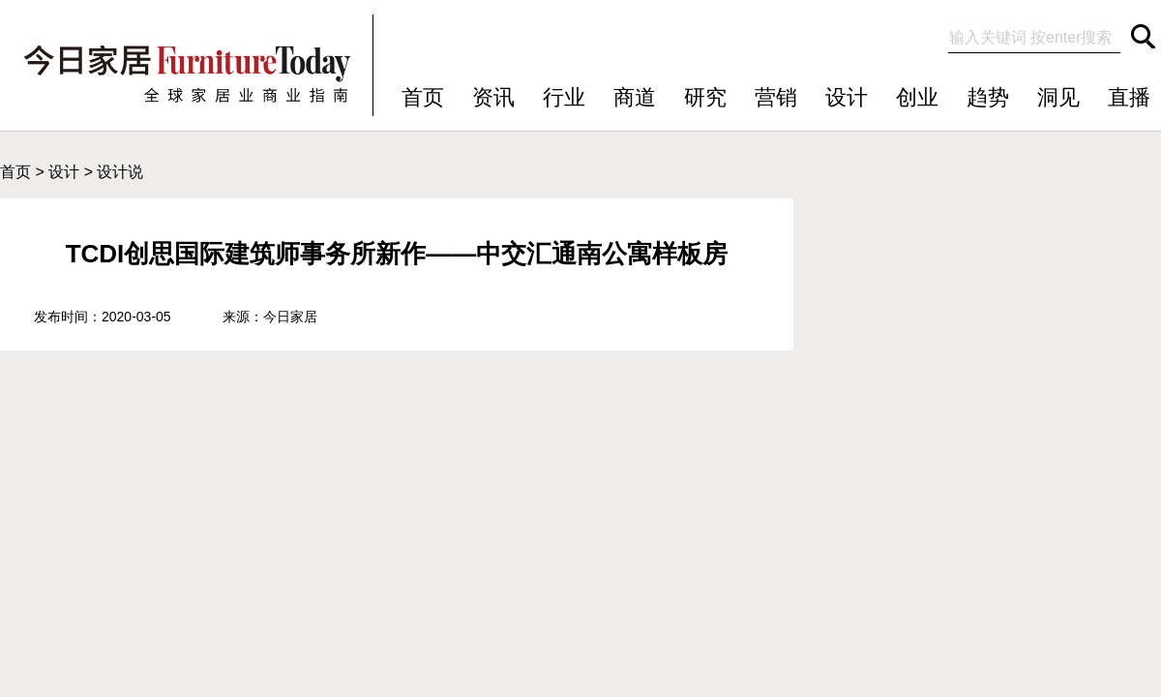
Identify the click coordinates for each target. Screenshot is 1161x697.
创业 (917, 97)
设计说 (120, 172)
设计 (846, 97)
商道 (634, 97)
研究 (705, 97)
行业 (564, 97)
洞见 (1058, 97)
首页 (423, 97)
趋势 (988, 97)
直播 (1129, 97)
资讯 (493, 97)
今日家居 (290, 316)
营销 (776, 97)
